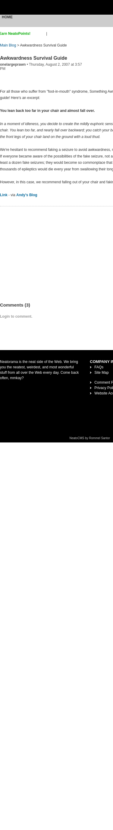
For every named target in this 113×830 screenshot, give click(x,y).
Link (4, 195)
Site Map (101, 372)
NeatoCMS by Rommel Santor (90, 438)
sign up (39, 33)
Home (7, 17)
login (52, 33)
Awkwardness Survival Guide (33, 58)
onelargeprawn (13, 64)
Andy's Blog (26, 195)
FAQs (98, 367)
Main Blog (8, 45)
